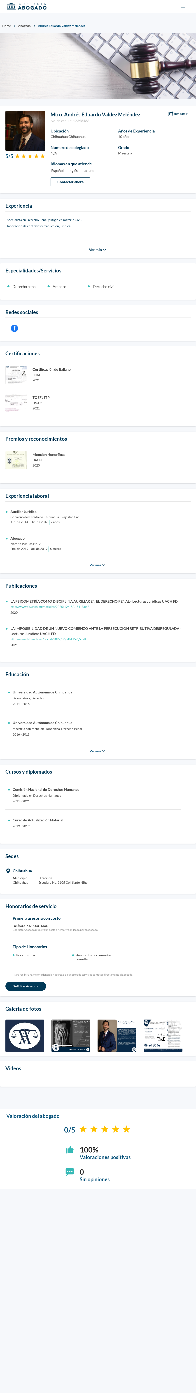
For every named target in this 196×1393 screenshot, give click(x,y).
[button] (180, 114)
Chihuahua (22, 870)
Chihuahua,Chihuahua (68, 136)
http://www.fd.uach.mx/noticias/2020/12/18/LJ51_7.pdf (49, 607)
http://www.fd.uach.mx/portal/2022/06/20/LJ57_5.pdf (48, 639)
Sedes (12, 856)
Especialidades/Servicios (33, 270)
